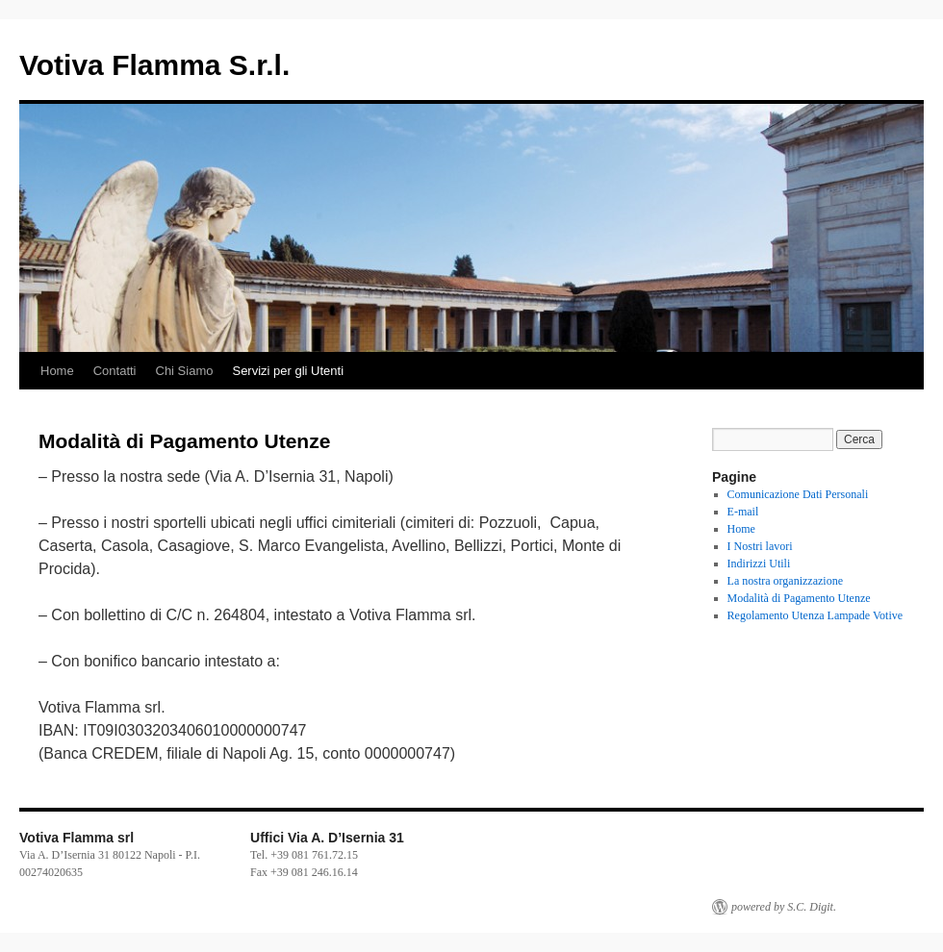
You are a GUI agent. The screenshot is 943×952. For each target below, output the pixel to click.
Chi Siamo (185, 370)
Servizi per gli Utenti (288, 370)
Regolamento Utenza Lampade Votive (815, 615)
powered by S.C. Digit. (783, 907)
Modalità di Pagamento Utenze (799, 598)
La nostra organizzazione (785, 581)
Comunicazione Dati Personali (798, 494)
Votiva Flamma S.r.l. (154, 65)
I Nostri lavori (760, 546)
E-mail (743, 511)
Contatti (115, 370)
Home (57, 370)
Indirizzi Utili (759, 563)
